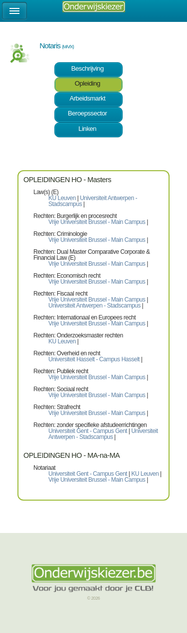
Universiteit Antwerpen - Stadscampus (92, 201)
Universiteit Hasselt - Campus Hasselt (94, 359)
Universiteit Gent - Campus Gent (87, 430)
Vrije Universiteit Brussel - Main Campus (96, 221)
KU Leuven (62, 198)
